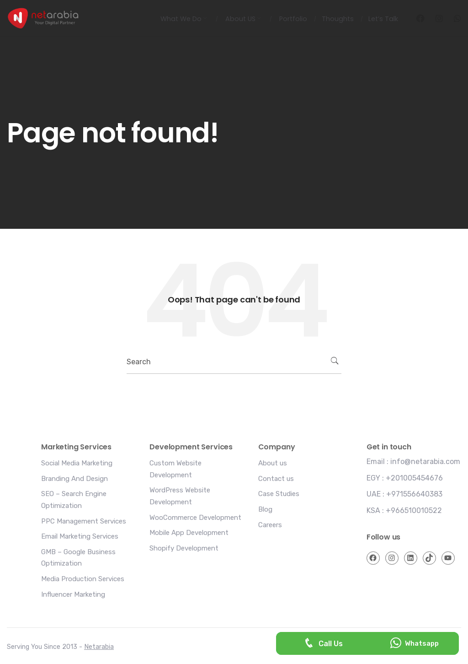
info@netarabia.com (425, 461)
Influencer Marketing (73, 594)
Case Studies (278, 494)
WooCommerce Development (195, 517)
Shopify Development (183, 548)
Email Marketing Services (79, 536)
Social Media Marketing (76, 463)
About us (272, 463)
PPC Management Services (83, 521)
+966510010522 (414, 510)
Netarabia (99, 647)
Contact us (276, 479)
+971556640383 (414, 494)
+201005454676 (414, 478)
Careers (270, 525)
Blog (265, 509)
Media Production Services (82, 579)
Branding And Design (74, 479)
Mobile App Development (189, 533)
